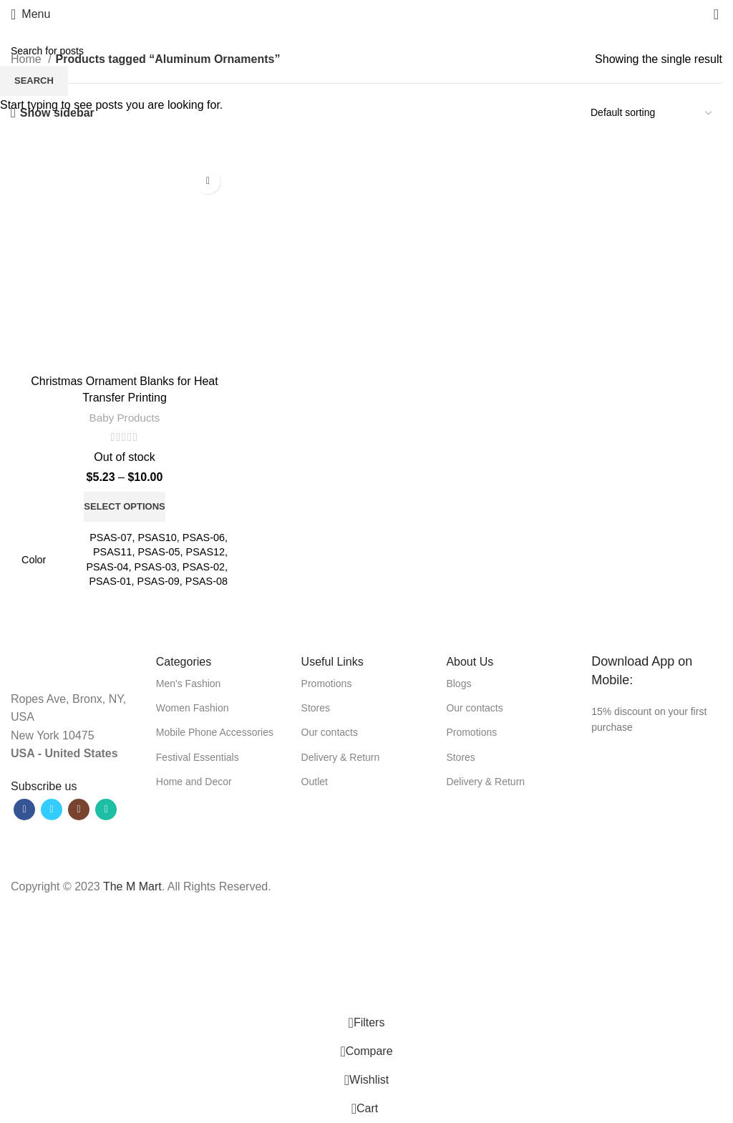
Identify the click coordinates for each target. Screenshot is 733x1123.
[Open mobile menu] (30, 14)
